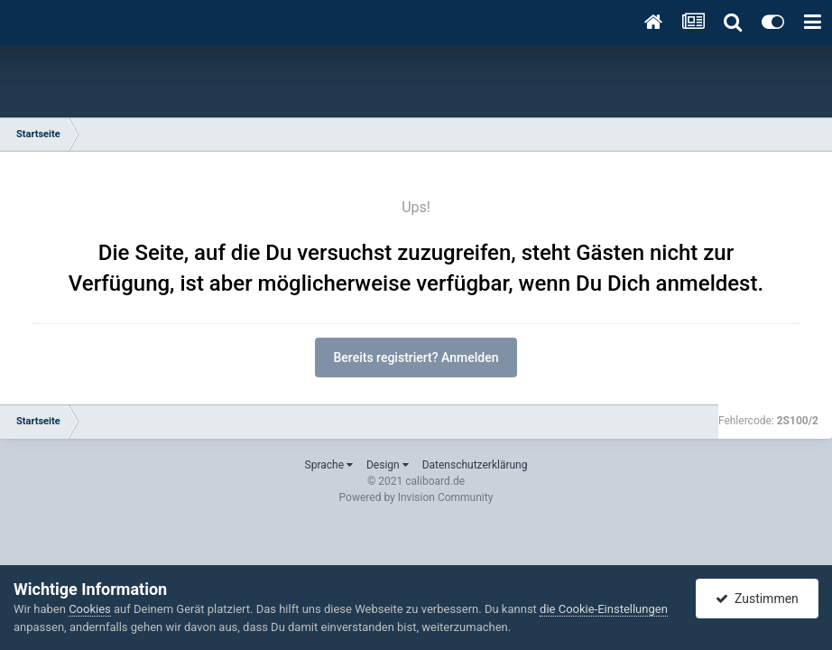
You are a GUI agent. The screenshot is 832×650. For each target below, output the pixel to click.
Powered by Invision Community (416, 497)
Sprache (329, 465)
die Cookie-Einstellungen (604, 609)
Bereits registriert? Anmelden (416, 357)
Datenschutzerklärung (475, 465)
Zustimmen (757, 598)
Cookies (90, 609)
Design (387, 465)
